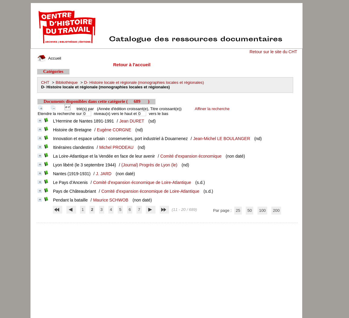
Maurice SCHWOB (110, 200)
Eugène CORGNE (114, 129)
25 (238, 210)
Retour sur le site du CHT (273, 51)
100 (262, 210)
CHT (45, 82)
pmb (167, 227)
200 (276, 210)
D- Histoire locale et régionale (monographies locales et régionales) (144, 82)
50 (249, 210)
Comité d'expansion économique (191, 156)
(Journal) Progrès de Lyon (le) (149, 164)
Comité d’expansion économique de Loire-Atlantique (142, 182)
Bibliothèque (67, 82)
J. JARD (103, 173)
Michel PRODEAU (116, 147)
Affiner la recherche (212, 109)
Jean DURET (131, 121)
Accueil (49, 58)
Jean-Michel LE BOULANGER (221, 138)
